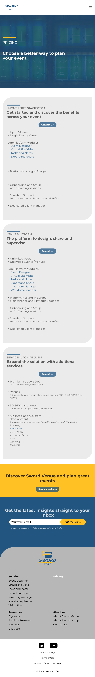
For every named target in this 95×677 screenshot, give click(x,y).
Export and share (19, 593)
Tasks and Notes (22, 161)
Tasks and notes (18, 588)
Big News (14, 616)
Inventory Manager (23, 294)
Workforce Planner (23, 298)
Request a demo (47, 497)
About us (59, 612)
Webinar (14, 624)
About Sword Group (66, 620)
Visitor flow (16, 605)
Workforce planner (20, 601)
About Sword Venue (66, 616)
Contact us (47, 259)
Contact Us (47, 132)
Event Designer (21, 153)
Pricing (58, 576)
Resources (15, 612)
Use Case (14, 628)
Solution (14, 576)
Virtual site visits (19, 584)
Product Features (20, 620)
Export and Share (22, 164)
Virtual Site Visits (22, 157)
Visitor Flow (16, 436)
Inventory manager (21, 597)
